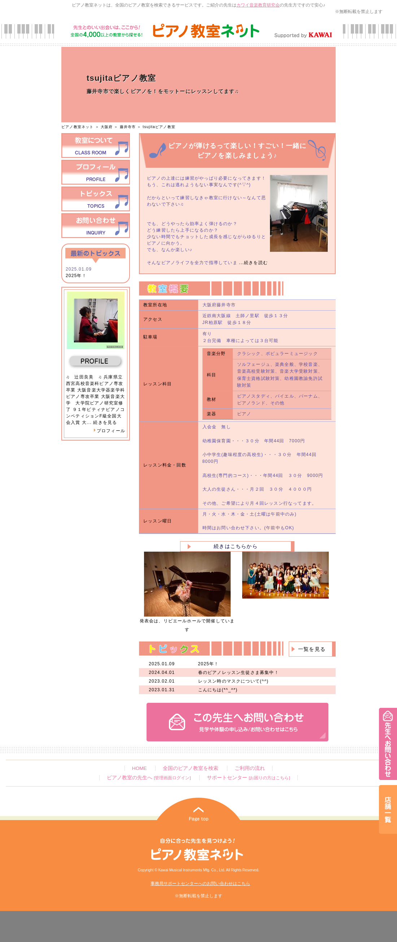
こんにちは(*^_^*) (218, 689)
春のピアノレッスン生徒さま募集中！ (238, 672)
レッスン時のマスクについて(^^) (233, 681)
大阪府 (107, 127)
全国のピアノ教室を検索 (190, 768)
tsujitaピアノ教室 (159, 127)
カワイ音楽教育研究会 (258, 5)
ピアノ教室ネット (77, 127)
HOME (139, 768)
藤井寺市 (128, 127)
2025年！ (76, 275)
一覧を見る (312, 649)
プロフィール (109, 430)
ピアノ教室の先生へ (149, 777)
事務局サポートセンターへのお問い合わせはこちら (200, 883)
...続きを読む (252, 262)
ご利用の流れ (250, 768)
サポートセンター (248, 777)
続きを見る (105, 422)
